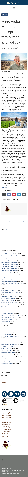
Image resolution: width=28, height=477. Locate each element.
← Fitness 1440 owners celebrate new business (11, 219)
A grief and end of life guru (7, 279)
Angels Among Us (6, 413)
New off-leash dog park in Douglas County (10, 342)
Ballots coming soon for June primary (9, 344)
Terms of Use (5, 387)
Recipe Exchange (6, 424)
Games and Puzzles (6, 429)
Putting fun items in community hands (9, 262)
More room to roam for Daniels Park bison (10, 255)
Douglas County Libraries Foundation (9, 330)
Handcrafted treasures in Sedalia (8, 253)
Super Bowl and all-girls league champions (10, 315)
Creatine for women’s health (7, 313)
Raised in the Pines (6, 422)
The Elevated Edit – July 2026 (7, 300)
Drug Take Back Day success (7, 346)
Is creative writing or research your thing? (10, 266)
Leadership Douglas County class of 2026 (10, 264)
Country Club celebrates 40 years (8, 298)
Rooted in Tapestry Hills (6, 354)
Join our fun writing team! (6, 350)
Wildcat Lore (5, 436)
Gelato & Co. (4, 323)
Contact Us (4, 382)
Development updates (6, 334)
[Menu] (14, 7)
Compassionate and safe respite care (9, 281)
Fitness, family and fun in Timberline (9, 270)
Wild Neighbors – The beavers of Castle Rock (11, 292)
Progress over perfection (6, 272)
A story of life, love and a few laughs (9, 359)
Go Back (4, 14)
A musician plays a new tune (7, 274)
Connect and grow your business (8, 352)
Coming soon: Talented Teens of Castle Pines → (16, 221)
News (7, 229)
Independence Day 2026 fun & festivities (10, 296)
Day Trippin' (5, 420)
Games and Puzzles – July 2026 (8, 308)
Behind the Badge (6, 417)
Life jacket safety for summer (7, 260)
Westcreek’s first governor (6, 306)
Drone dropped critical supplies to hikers (10, 258)
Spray (2, 325)
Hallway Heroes (6, 431)
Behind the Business (7, 415)
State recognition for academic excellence (10, 317)
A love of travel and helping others (8, 356)
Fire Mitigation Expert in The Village (9, 268)
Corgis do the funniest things (7, 290)
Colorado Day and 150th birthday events (9, 302)
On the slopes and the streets (7, 340)
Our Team (4, 384)
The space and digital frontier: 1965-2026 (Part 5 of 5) (12, 283)
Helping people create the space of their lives (10, 277)
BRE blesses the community (7, 319)
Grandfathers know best (6, 348)
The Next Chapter (6, 433)
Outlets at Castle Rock (6, 328)
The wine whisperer (5, 332)
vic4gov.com (4, 187)
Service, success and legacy (7, 363)
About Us (4, 380)
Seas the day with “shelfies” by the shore (10, 304)
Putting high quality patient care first (9, 361)
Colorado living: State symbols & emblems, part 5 (12, 286)
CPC (11, 199)
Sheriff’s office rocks (5, 321)
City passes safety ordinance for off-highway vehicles (12, 336)
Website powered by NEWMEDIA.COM (10, 473)
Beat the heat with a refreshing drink (9, 311)
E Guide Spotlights (6, 426)
